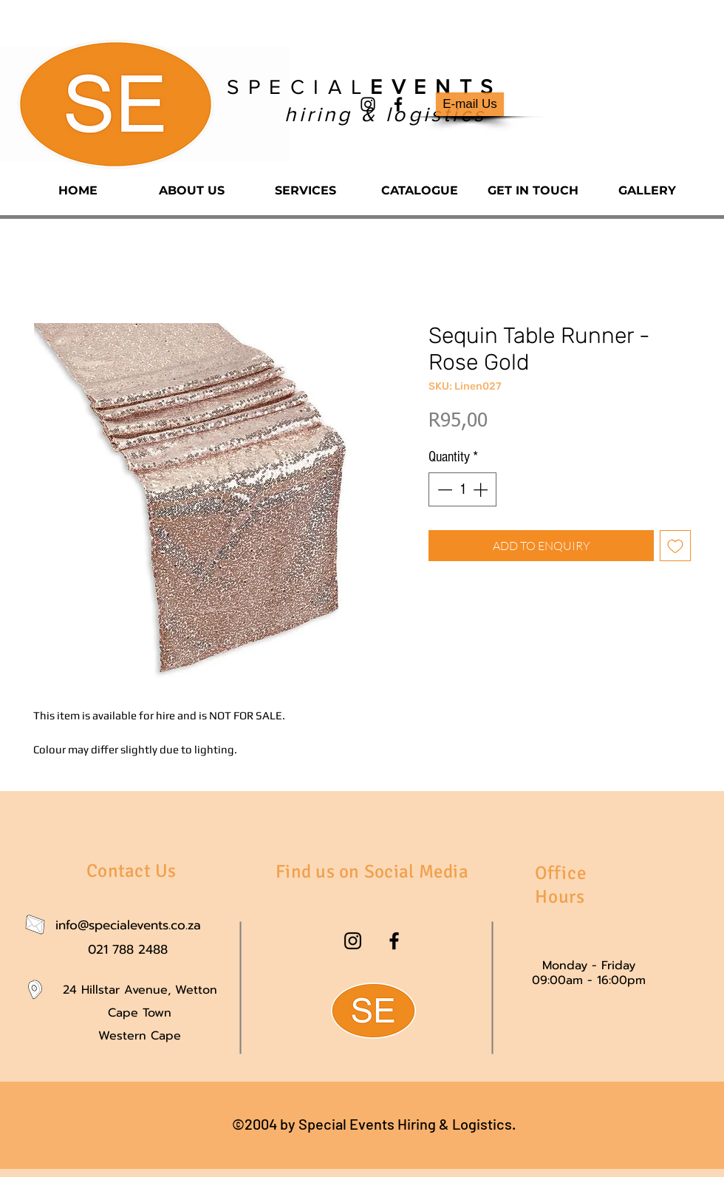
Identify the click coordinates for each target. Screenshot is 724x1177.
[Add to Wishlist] (675, 545)
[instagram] (368, 104)
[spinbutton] (462, 489)
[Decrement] (443, 489)
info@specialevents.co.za (128, 925)
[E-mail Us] (470, 104)
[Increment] (481, 489)
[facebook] (398, 104)
